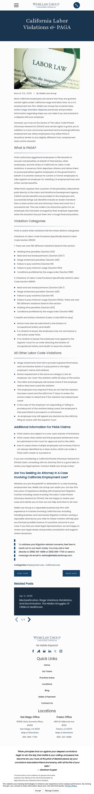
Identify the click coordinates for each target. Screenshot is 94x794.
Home (47, 665)
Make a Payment (47, 696)
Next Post (71, 573)
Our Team (47, 671)
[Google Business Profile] (44, 651)
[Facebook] (33, 651)
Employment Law (35, 564)
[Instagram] (60, 651)
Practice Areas (47, 677)
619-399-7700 (30, 736)
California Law (52, 564)
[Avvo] (38, 651)
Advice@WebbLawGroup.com (57, 555)
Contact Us (47, 703)
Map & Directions (30, 732)
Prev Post (22, 573)
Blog (47, 690)
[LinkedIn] (49, 651)
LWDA (72, 441)
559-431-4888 (64, 736)
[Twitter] (55, 651)
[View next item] (29, 619)
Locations (47, 684)
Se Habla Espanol (47, 645)
